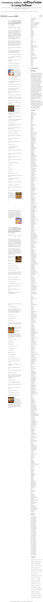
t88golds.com (33, 380)
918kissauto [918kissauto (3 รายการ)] (40, 559)
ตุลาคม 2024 (33, 536)
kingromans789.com (34, 236)
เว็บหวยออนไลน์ (33, 505)
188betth (32, 119)
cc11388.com (33, 175)
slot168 (32, 35)
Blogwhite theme (30, 601)
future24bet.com (33, 205)
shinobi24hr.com (33, 359)
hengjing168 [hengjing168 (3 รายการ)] (33, 567)
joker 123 (32, 39)
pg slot (32, 296)
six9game (32, 362)
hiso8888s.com (33, 216)
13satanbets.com (33, 113)
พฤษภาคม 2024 (33, 542)
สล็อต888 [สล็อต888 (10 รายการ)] (40, 589)
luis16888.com (33, 254)
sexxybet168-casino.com (35, 354)
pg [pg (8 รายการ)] (37, 571)
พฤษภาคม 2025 (33, 528)
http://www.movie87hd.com (35, 22)
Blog (2, 11)
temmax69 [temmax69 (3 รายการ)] (38, 581)
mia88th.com (33, 266)
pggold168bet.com (34, 304)
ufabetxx (32, 398)
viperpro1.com (33, 417)
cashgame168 (33, 174)
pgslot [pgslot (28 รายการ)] (32, 573)
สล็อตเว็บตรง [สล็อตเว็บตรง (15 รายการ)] (39, 595)
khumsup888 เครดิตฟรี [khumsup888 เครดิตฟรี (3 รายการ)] (34, 569)
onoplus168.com (33, 290)
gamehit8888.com (34, 207)
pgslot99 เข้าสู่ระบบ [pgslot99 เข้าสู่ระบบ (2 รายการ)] (34, 575)
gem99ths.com (33, 210)
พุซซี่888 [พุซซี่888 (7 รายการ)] (39, 587)
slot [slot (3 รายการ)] (35, 579)
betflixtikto (33, 161)
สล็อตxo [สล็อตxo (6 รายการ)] (32, 593)
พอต (31, 459)
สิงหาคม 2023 (33, 553)
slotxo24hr (32, 371)
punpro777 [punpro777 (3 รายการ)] (33, 577)
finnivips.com (33, 194)
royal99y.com (33, 340)
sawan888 (32, 349)
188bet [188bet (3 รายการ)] (32, 559)
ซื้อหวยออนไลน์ (33, 440)
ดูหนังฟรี (32, 33)
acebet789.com (33, 138)
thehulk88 (32, 384)
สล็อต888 (32, 473)
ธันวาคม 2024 (33, 534)
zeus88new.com (33, 433)
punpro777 (32, 324)
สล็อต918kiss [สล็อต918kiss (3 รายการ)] (33, 591)
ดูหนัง (32, 442)
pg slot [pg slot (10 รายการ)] (41, 571)
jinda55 (32, 225)
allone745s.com (33, 143)
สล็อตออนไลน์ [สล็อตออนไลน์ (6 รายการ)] (37, 593)
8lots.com (32, 129)
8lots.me (32, 130)
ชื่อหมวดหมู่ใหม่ (33, 437)
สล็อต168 (32, 468)
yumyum (11, 240)
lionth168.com (33, 247)
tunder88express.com (34, 392)
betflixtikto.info (33, 162)
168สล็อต (32, 117)
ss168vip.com (33, 374)
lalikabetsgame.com (34, 242)
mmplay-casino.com (34, 272)
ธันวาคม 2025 (33, 520)
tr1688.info (32, 390)
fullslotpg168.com (34, 203)
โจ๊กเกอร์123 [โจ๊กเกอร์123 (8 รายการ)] (38, 597)
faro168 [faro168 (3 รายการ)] (32, 563)
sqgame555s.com (34, 373)
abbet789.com (33, 137)
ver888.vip (32, 416)
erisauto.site (33, 187)
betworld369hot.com (34, 166)
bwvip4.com (33, 172)
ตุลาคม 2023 (33, 551)
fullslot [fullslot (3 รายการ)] (32, 565)
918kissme (32, 136)
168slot (32, 116)
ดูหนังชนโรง (33, 34)
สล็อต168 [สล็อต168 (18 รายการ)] (35, 589)
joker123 (32, 21)
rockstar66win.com (34, 337)
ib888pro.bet (33, 222)
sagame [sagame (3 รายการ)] (32, 579)
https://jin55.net (33, 41)
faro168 (32, 192)
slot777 (32, 60)
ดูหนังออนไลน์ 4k (34, 447)
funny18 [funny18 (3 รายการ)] (36, 565)
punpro (32, 323)
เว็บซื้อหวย (32, 498)
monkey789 (33, 273)
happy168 (32, 212)
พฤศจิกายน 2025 (34, 521)
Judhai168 (32, 231)
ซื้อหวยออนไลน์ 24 (34, 441)
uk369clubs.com (33, 410)
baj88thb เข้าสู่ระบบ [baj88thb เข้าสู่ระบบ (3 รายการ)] (38, 561)
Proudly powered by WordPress (15, 601)
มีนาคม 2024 (33, 545)
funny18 (32, 204)
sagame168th (33, 348)
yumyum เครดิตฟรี (11, 86)
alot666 (32, 144)
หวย (31, 492)
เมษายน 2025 (33, 529)
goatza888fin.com (34, 211)
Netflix (32, 284)
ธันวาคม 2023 (33, 548)
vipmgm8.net (33, 418)
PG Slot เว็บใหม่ (33, 298)
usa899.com (33, 411)
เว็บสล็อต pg (33, 503)
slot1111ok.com (33, 366)
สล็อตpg (32, 478)
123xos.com (33, 112)
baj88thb (32, 153)
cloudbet (32, 179)
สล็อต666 (32, 471)
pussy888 (32, 328)
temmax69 (32, 383)
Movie (32, 275)
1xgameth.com (33, 124)
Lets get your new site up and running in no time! (20, 11)
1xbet (32, 120)
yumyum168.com (10, 27)
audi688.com (33, 147)
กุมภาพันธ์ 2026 (33, 517)
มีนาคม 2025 (33, 530)
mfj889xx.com (33, 265)
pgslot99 (32, 310)
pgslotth (32, 312)
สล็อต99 (32, 477)
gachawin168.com (34, 206)
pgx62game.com (34, 315)
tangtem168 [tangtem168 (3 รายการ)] (33, 581)
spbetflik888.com (34, 372)
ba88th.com (33, 149)
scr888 (32, 353)
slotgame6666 (33, 368)
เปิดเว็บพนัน (33, 496)
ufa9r (32, 396)
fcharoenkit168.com (34, 193)
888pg (32, 126)
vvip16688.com (33, 421)
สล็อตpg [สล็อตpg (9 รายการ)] (38, 591)
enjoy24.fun (33, 186)
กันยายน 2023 (33, 552)
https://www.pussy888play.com (35, 23)
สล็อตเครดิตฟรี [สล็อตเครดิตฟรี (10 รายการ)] (33, 595)
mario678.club (33, 260)
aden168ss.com (33, 141)
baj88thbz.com (33, 154)
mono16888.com (33, 274)
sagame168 (33, 347)
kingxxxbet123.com (34, 237)
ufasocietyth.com (34, 408)
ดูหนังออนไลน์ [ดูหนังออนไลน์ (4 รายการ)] (33, 583)
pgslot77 (32, 309)
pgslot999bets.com (34, 311)
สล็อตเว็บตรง (33, 484)
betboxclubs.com (34, 160)
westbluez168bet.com (34, 422)
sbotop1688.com (33, 352)
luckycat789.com (33, 253)
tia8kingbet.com (33, 386)
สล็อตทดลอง (33, 53)
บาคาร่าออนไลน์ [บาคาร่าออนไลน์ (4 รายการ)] (33, 587)
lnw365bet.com (33, 250)
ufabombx (32, 399)
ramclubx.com (33, 330)
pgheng (32, 305)
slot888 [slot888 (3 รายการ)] (39, 579)
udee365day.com (34, 393)
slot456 (32, 36)
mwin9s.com (33, 281)
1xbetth (32, 122)
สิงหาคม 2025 (33, 524)
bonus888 (32, 169)
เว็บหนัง (32, 504)
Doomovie (32, 181)
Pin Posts (35, 11)
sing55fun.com (33, 360)
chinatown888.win (34, 178)
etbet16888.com (33, 188)
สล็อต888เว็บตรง (34, 474)
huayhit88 (32, 218)
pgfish (32, 303)
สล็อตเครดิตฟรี (33, 483)
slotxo (32, 52)
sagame (32, 346)
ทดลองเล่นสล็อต (33, 449)
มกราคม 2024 (33, 547)
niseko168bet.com (34, 285)
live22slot (32, 249)
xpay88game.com (34, 424)
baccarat (32, 151)
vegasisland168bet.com (35, 414)
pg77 (31, 300)
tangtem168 (33, 381)
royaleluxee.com (33, 341)
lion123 (32, 244)
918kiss (32, 131)
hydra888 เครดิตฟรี (34, 219)
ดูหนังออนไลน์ (33, 19)
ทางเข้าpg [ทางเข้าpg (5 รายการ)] (38, 583)
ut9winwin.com (33, 412)
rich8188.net (33, 335)
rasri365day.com (33, 331)
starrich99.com (33, 378)
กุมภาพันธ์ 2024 (33, 546)
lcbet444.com (33, 243)
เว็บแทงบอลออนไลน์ (34, 508)
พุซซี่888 (32, 461)
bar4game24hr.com (34, 156)
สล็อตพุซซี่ (32, 480)
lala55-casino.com (34, 241)
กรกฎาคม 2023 (33, 554)
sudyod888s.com (33, 379)
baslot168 (32, 157)
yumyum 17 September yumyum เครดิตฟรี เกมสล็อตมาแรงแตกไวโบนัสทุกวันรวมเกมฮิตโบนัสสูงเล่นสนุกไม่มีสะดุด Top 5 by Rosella (14, 230)
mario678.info (33, 261)
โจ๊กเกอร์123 (33, 511)
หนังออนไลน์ (33, 491)
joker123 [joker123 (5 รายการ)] (37, 567)
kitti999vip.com (33, 238)
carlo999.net (33, 173)
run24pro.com (33, 342)
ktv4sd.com (33, 240)
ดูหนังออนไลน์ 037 (34, 446)
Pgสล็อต (32, 318)
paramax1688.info (34, 293)
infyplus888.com (33, 223)
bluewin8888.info (34, 168)
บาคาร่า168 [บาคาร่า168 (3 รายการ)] (37, 585)
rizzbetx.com (33, 336)
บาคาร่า (32, 452)
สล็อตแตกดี (33, 486)
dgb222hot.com (33, 180)
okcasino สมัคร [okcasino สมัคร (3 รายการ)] (33, 571)
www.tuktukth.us (33, 423)
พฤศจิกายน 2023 (34, 549)
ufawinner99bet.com (34, 409)
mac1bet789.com (33, 256)
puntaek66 (32, 325)
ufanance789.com (34, 405)
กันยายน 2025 (33, 523)
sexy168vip (32, 355)
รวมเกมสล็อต (33, 466)
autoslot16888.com (34, 148)
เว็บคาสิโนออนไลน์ (34, 497)
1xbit (31, 123)
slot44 (32, 44)
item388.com (33, 224)
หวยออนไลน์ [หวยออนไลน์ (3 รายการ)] (33, 597)
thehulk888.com (33, 385)
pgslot (32, 27)
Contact (6, 11)
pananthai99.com (34, 292)
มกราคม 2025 (33, 533)
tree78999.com (33, 391)
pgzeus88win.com (34, 316)
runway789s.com (33, 343)
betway (32, 62)
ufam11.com (33, 403)
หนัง (31, 489)
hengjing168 (33, 213)
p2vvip (32, 291)
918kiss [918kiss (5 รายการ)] (36, 559)
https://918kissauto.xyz (34, 18)
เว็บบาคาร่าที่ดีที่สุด (34, 502)
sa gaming (32, 20)
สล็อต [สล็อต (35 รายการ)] (32, 589)
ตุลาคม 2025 (33, 522)
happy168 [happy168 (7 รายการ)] (40, 565)
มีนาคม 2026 (33, 516)
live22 (32, 248)
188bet (32, 118)
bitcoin (32, 167)
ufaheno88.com (33, 402)
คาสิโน (32, 435)
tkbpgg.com (33, 387)
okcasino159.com (33, 287)
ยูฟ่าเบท (32, 465)
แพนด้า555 (33, 510)
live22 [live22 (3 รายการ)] (40, 569)
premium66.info (33, 322)
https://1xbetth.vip (33, 55)
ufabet (32, 397)
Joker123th (32, 230)
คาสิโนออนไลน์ (33, 436)
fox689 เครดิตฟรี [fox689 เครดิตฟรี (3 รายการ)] (37, 563)
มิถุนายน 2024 (33, 541)
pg (31, 294)
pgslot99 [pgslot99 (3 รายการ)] (36, 573)
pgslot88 (32, 61)
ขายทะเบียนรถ (33, 434)
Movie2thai (33, 279)
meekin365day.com (34, 262)
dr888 (32, 182)
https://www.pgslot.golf (34, 26)
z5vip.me (32, 428)
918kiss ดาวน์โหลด (34, 132)
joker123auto (33, 229)
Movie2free (33, 278)
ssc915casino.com (34, 377)
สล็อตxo (32, 479)
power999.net (33, 321)
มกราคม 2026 (33, 518)
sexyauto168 (33, 356)
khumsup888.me (33, 234)
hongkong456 (33, 217)
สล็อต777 (32, 472)
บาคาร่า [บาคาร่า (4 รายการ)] (32, 585)
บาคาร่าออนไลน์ (33, 454)
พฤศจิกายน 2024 (34, 535)
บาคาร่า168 (32, 51)
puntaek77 (32, 327)
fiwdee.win (32, 197)
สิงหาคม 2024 (33, 539)
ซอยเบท (32, 439)
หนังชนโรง (33, 490)
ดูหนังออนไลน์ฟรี (34, 448)
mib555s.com (33, 268)
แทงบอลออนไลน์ (34, 509)
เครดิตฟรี (32, 495)
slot (31, 365)
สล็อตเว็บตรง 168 (34, 485)
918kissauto (33, 135)
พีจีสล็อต (32, 460)
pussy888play (33, 329)
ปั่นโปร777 (32, 458)
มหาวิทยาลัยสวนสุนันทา (35, 464)
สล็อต (32, 467)
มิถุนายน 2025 (33, 527)
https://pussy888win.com (34, 24)
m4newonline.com (34, 255)
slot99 (32, 42)
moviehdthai (33, 280)
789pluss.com (33, 125)
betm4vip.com (33, 163)
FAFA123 (32, 191)
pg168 (32, 40)
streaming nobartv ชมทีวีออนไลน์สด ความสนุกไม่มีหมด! (21, 4)
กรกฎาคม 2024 (33, 540)
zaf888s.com (33, 429)
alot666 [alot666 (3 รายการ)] (32, 561)
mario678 (32, 259)
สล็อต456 (32, 470)
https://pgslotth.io (33, 58)
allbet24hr (32, 142)
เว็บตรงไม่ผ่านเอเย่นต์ (34, 499)
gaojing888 (33, 209)
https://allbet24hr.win (34, 57)
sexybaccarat (33, 25)
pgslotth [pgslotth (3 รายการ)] (40, 575)
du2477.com (33, 185)
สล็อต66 (32, 37)
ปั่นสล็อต (32, 455)
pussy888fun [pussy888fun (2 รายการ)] (38, 577)
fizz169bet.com (33, 198)
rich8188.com (33, 334)
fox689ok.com (33, 199)
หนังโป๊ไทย (32, 54)
